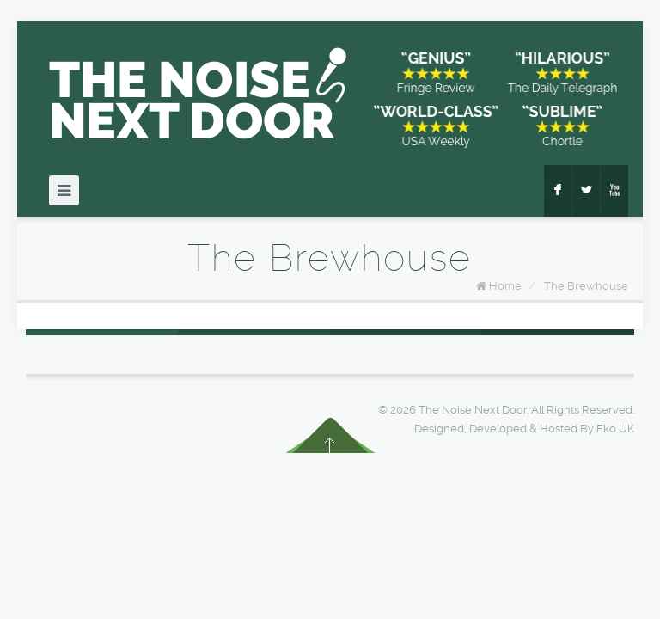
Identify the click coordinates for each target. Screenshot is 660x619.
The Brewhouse (586, 285)
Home (505, 285)
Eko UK (615, 428)
